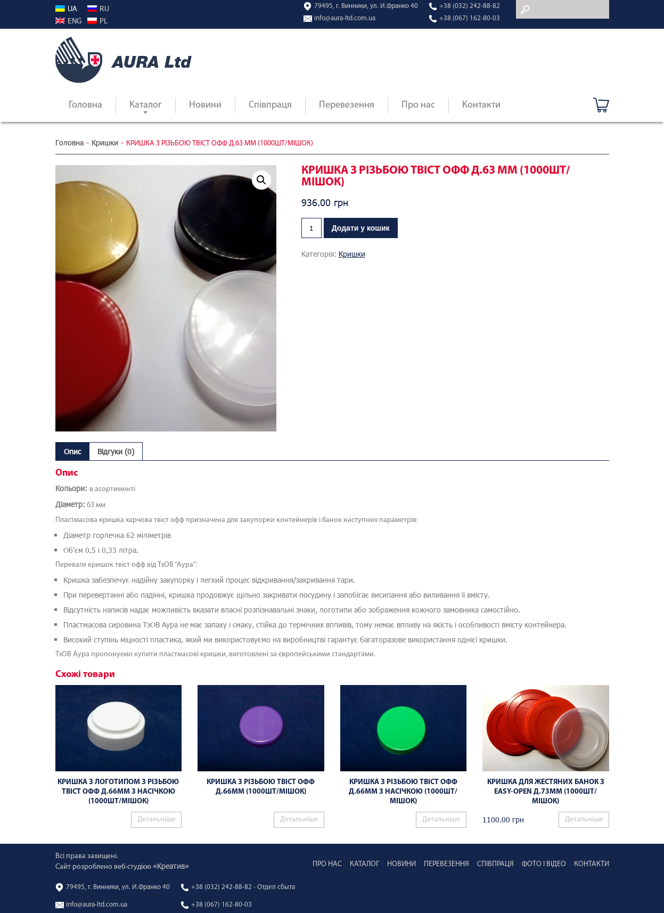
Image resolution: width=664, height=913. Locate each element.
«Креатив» (171, 866)
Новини (205, 105)
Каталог (145, 105)
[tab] (72, 451)
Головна (85, 105)
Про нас (418, 105)
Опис (72, 451)
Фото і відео (544, 864)
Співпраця (270, 105)
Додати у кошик (361, 228)
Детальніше (156, 820)
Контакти (481, 105)
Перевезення (346, 105)
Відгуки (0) (115, 451)
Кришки (105, 143)
